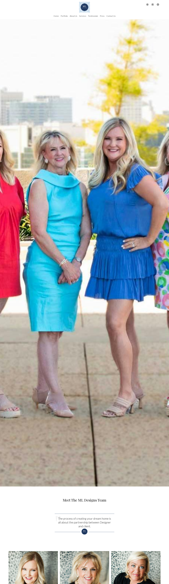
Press (102, 16)
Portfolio (64, 16)
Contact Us (111, 16)
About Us (73, 16)
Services (82, 16)
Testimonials (93, 16)
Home (56, 16)
